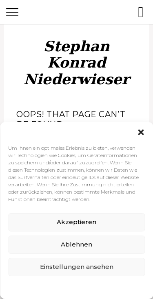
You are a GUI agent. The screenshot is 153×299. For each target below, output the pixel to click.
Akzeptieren (76, 222)
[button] (141, 132)
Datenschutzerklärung (83, 287)
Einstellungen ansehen (76, 267)
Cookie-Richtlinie (32, 287)
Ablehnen (76, 244)
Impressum (127, 287)
